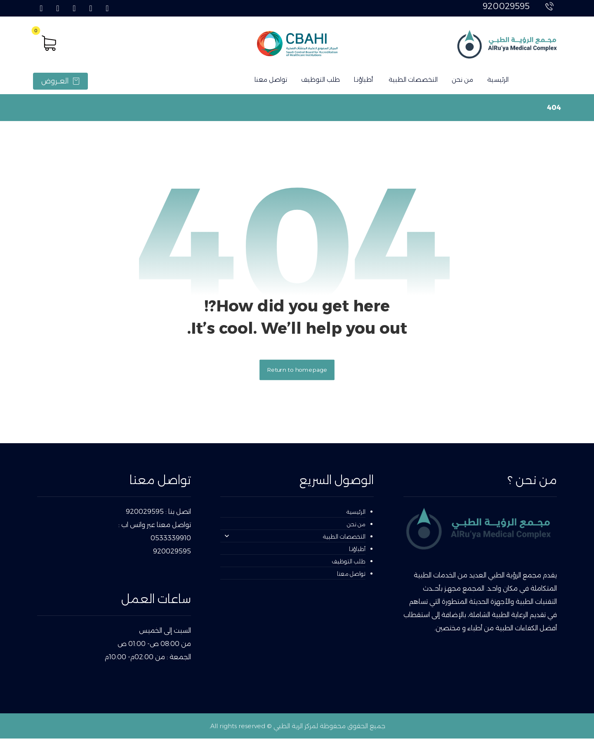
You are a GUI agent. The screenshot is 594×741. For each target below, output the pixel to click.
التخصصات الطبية (294, 538)
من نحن (356, 526)
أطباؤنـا (357, 551)
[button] (107, 8)
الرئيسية (355, 514)
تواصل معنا (351, 575)
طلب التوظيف (348, 563)
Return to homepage (297, 371)
